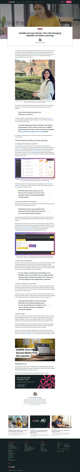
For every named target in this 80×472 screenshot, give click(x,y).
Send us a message (60, 451)
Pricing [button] (41, 2)
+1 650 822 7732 (66, 444)
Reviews (42, 448)
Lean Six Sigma (11, 456)
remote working (39, 131)
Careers (26, 445)
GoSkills (35, 55)
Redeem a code (43, 449)
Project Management (12, 446)
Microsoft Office (11, 450)
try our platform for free (28, 333)
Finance (9, 449)
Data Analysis (10, 457)
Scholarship (43, 445)
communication (26, 131)
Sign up (68, 2)
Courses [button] (18, 2)
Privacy (29, 450)
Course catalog (11, 444)
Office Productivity (11, 453)
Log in (62, 2)
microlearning (18, 149)
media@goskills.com (67, 446)
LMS (23, 2)
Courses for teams (28, 446)
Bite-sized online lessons (38, 150)
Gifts (41, 446)
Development (10, 454)
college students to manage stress (26, 228)
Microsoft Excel (11, 445)
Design (9, 458)
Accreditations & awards (29, 449)
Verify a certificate (44, 450)
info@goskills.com (67, 445)
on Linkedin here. (37, 404)
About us (26, 444)
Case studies (40, 28)
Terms (26, 450)
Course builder (29, 2)
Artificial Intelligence (12, 460)
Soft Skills (10, 452)
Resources (36, 2)
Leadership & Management (13, 448)
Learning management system (30, 448)
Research (31, 154)
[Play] (35, 350)
